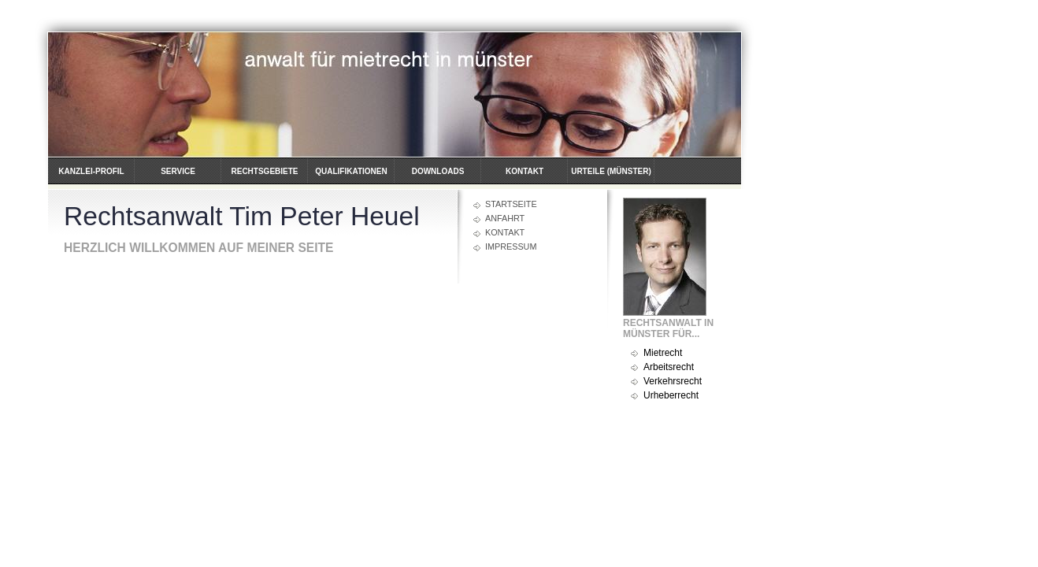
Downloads (438, 171)
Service (178, 171)
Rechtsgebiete (264, 171)
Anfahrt (505, 218)
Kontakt (524, 171)
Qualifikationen (351, 171)
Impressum (510, 246)
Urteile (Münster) (611, 171)
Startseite (511, 204)
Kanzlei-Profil (91, 171)
